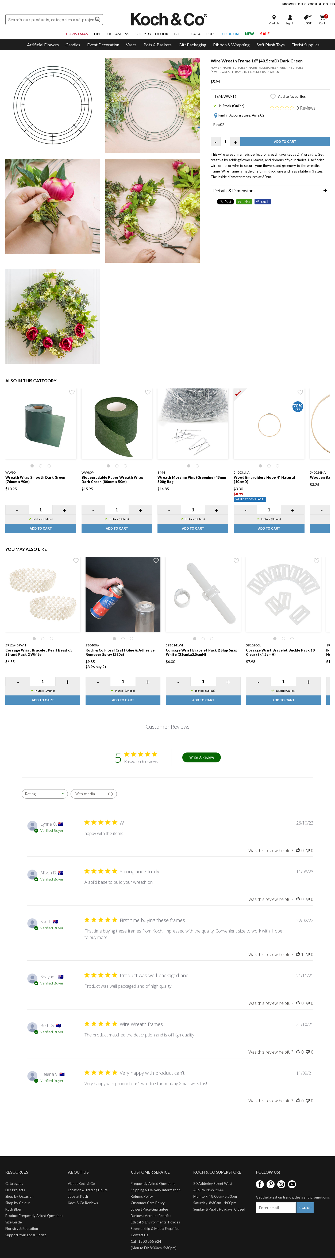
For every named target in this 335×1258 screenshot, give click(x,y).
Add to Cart (285, 142)
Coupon (230, 34)
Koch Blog (13, 1209)
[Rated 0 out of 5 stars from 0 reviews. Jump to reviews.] (292, 108)
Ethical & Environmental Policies (155, 1222)
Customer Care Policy (148, 1203)
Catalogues (203, 34)
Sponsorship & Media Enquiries (155, 1228)
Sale (264, 34)
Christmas (77, 34)
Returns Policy (142, 1196)
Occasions (118, 34)
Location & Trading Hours (87, 1190)
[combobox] (45, 794)
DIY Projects (15, 1190)
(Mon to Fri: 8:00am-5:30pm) (153, 1248)
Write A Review (201, 757)
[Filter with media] (94, 794)
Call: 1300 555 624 (146, 1241)
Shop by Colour (17, 1203)
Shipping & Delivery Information (155, 1190)
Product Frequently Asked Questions (34, 1216)
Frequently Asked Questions (153, 1183)
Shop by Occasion (19, 1196)
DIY (97, 34)
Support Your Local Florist (25, 1235)
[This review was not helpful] (308, 850)
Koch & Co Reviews (83, 1203)
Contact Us (139, 1235)
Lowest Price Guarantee (149, 1209)
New (249, 34)
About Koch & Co (81, 1183)
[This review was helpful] (298, 850)
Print (246, 201)
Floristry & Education (21, 1228)
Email (264, 201)
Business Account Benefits (151, 1216)
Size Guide (13, 1222)
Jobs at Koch (78, 1196)
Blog (179, 34)
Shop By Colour (152, 34)
